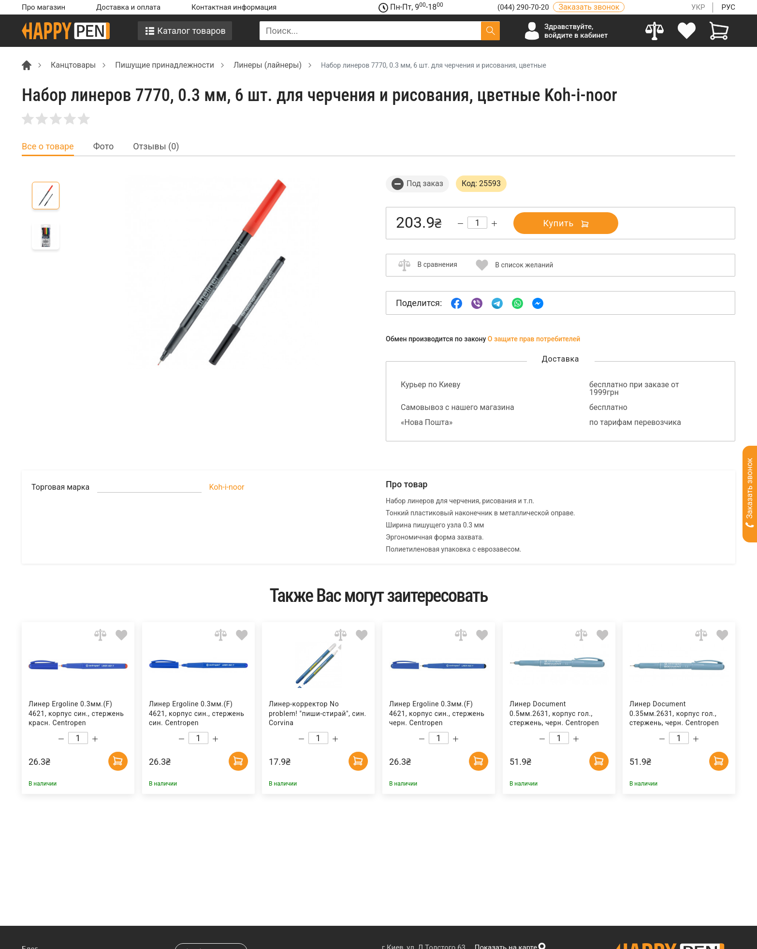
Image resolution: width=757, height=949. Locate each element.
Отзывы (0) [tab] (156, 146)
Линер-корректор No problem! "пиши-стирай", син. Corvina (317, 713)
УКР (698, 7)
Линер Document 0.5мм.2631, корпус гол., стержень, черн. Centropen (554, 713)
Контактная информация (234, 7)
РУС (728, 7)
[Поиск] (490, 30)
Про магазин (43, 7)
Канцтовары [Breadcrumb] (73, 65)
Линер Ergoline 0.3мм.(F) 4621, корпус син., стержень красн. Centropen (76, 713)
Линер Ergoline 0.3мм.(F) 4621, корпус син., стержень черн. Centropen (436, 713)
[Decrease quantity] (460, 223)
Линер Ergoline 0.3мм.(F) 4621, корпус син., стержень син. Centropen (196, 713)
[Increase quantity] (494, 223)
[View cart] (719, 31)
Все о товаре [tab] (48, 146)
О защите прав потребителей (534, 339)
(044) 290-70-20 (524, 7)
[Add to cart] (118, 761)
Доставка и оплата (128, 7)
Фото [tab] (103, 146)
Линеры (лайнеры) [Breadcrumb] (267, 65)
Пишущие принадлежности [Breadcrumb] (164, 65)
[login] (687, 31)
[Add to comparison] (100, 634)
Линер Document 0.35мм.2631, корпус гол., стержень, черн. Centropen (674, 713)
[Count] (477, 223)
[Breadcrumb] (26, 64)
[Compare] (655, 31)
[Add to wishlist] (122, 634)
